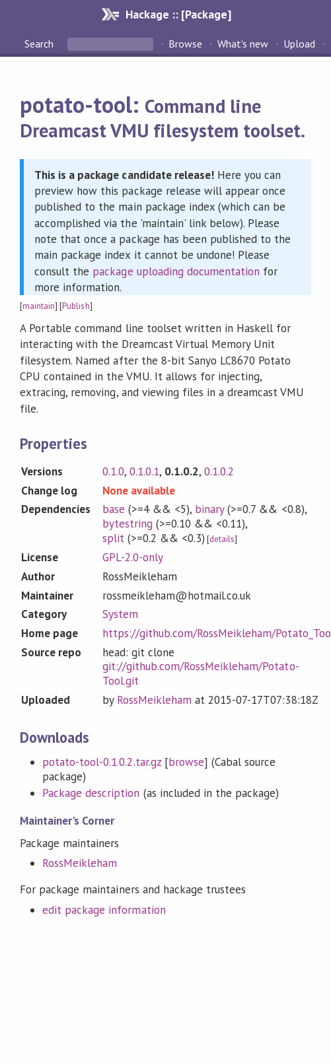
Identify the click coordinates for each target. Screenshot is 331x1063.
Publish (75, 306)
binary (209, 509)
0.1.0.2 (219, 471)
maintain (38, 306)
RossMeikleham (154, 700)
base (113, 509)
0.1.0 (113, 471)
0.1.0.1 (144, 471)
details (222, 539)
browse (186, 762)
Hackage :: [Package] (178, 14)
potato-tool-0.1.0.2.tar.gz (101, 762)
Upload (299, 43)
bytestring (127, 523)
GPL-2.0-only (132, 557)
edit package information (104, 910)
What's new (242, 43)
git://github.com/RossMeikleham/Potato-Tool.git (200, 673)
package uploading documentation (176, 271)
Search (40, 43)
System (120, 614)
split (113, 538)
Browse (185, 43)
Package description (90, 793)
